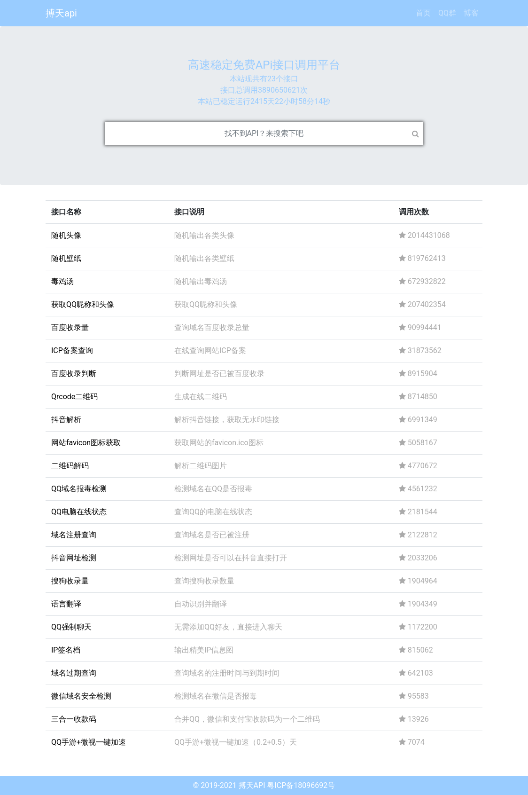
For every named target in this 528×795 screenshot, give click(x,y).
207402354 (422, 304)
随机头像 (66, 235)
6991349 (418, 419)
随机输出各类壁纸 (204, 258)
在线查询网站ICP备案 (210, 350)
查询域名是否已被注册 (211, 534)
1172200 (418, 626)
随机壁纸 (66, 258)
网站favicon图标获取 (86, 442)
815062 (416, 649)
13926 (414, 719)
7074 (412, 742)
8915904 (418, 373)
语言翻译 (66, 603)
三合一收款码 (73, 719)
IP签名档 (65, 649)
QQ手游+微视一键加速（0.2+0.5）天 (235, 742)
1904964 (418, 580)
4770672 (418, 465)
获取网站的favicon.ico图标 (219, 442)
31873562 (420, 350)
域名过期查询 (73, 673)
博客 (471, 12)
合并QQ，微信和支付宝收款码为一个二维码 (247, 719)
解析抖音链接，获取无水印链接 (227, 419)
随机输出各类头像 (204, 235)
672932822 (422, 281)
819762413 (422, 258)
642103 (416, 673)
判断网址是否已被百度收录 (219, 373)
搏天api (61, 13)
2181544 (418, 511)
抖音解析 (66, 419)
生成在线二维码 (200, 396)
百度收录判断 (73, 373)
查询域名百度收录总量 (211, 327)
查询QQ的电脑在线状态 (213, 511)
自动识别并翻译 (200, 603)
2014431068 (424, 235)
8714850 (418, 396)
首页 (423, 12)
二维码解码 (70, 465)
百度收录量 (70, 327)
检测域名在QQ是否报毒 (213, 488)
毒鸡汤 (62, 281)
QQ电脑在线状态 (79, 511)
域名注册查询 (73, 534)
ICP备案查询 (72, 350)
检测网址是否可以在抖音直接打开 (230, 557)
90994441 (420, 327)
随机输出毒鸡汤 (200, 281)
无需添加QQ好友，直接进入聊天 (228, 626)
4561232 (418, 488)
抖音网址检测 (73, 557)
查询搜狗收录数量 (204, 580)
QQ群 (447, 12)
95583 (414, 696)
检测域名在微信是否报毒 (215, 696)
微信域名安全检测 (81, 696)
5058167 (418, 442)
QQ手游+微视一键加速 (88, 742)
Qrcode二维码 (74, 396)
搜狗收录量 (70, 580)
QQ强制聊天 (71, 626)
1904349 (418, 603)
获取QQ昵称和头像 (82, 304)
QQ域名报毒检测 (79, 488)
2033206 (418, 557)
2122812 (418, 534)
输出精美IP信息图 (203, 649)
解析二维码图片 (200, 465)
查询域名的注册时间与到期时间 (227, 673)
